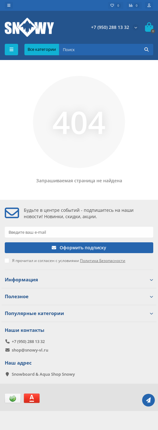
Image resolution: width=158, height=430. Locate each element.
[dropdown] (9, 5)
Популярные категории (79, 313)
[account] (149, 5)
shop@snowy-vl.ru (30, 350)
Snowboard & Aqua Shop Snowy (43, 374)
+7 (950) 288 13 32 (110, 27)
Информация (79, 279)
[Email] (79, 232)
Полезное (79, 296)
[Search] (106, 49)
